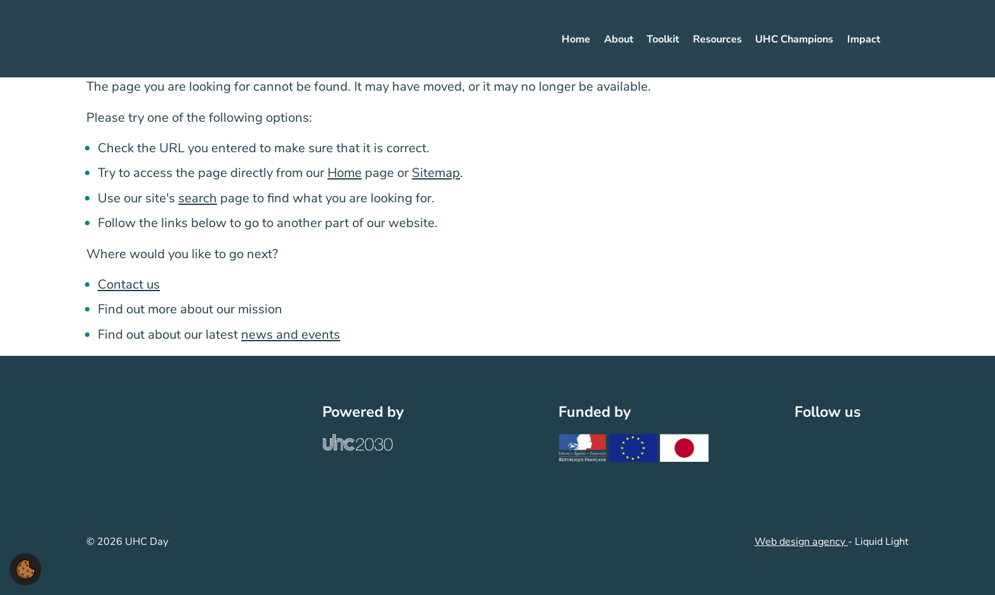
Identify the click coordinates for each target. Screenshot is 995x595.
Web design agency (801, 542)
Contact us (129, 284)
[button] (25, 568)
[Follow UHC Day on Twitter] (813, 450)
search (197, 198)
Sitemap (436, 172)
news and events (290, 334)
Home (344, 172)
